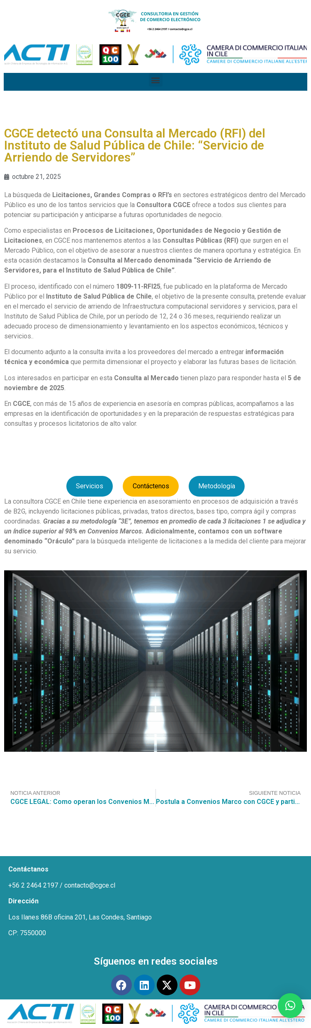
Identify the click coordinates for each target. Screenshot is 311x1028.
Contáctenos (151, 486)
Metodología (216, 486)
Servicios (89, 486)
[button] (156, 80)
